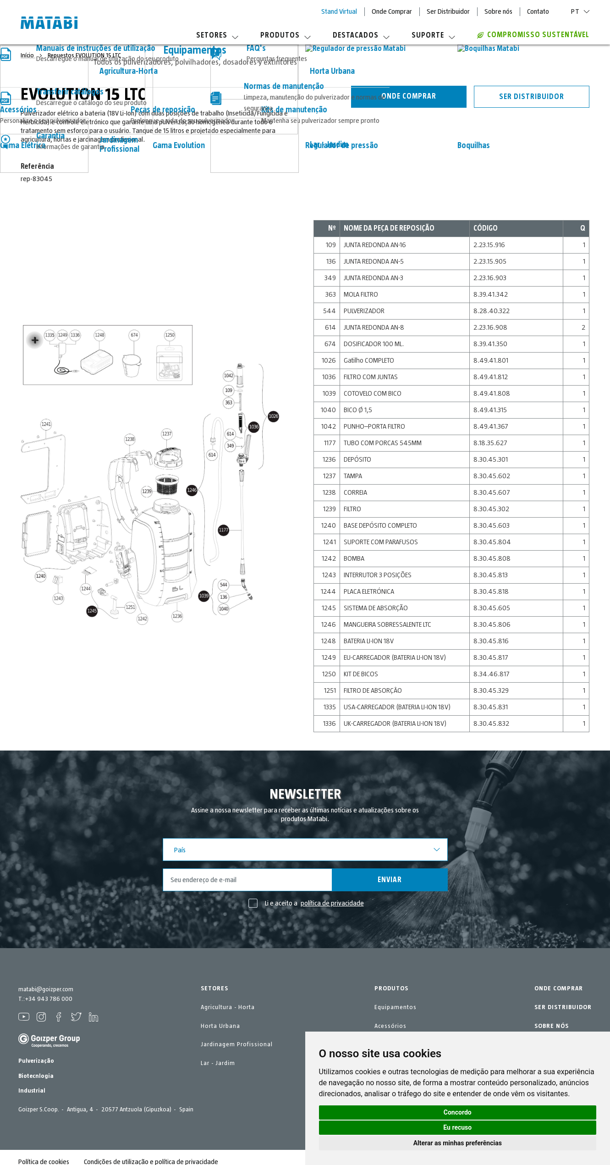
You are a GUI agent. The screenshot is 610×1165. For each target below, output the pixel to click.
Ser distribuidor (531, 96)
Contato (538, 11)
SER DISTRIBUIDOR (563, 1007)
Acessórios (390, 1026)
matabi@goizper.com (45, 989)
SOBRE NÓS (551, 1026)
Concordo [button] (458, 1112)
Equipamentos (395, 1007)
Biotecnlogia (36, 1076)
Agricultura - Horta (228, 1007)
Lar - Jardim (218, 1063)
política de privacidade (332, 903)
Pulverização (36, 1061)
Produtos (285, 35)
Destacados (361, 35)
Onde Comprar (392, 11)
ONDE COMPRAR (558, 988)
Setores (217, 35)
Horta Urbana (220, 1026)
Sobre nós (498, 11)
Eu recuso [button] (457, 1127)
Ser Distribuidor (448, 11)
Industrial (31, 1091)
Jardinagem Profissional (237, 1044)
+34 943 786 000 (48, 999)
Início (28, 55)
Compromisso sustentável (533, 35)
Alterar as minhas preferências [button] (457, 1143)
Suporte (433, 35)
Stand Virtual (339, 11)
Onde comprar (408, 96)
